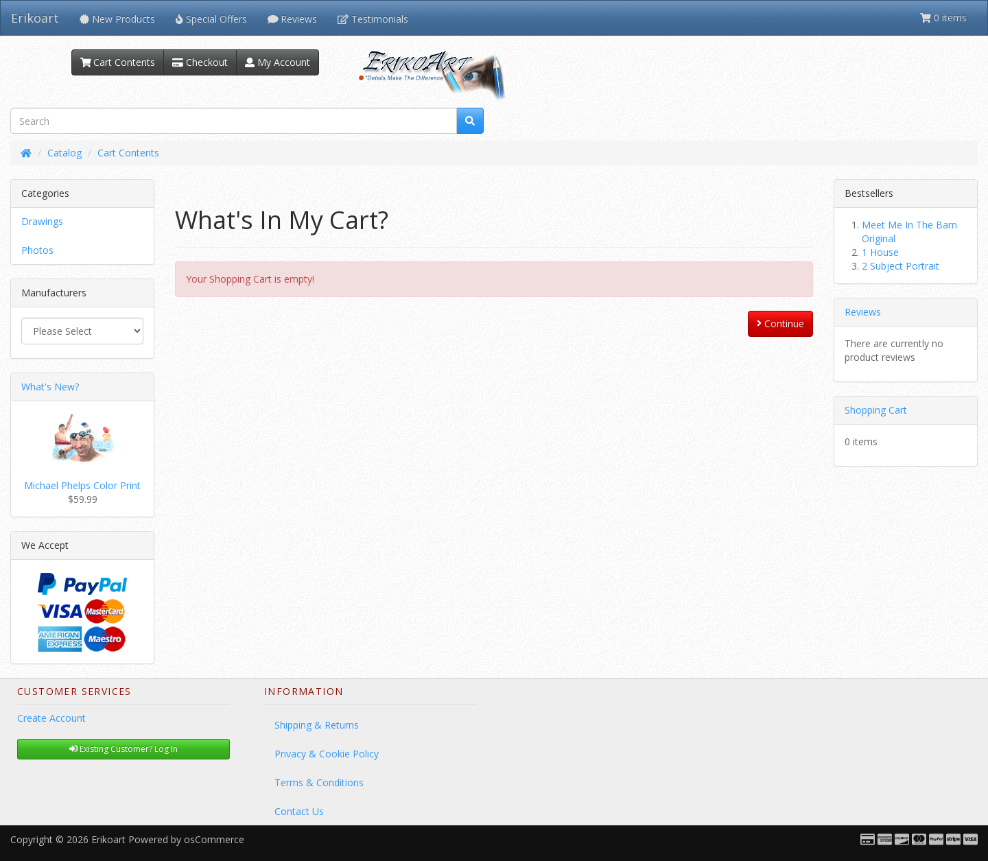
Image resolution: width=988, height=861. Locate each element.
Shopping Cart (876, 409)
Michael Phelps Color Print (82, 485)
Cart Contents (118, 62)
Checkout (200, 62)
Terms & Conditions (319, 782)
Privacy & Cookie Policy (326, 753)
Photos (37, 250)
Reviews (863, 311)
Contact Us (299, 811)
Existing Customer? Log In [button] (123, 749)
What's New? (50, 386)
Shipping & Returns (316, 724)
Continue (780, 323)
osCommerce (214, 839)
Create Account (51, 717)
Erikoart (35, 18)
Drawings (42, 221)
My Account (277, 62)
